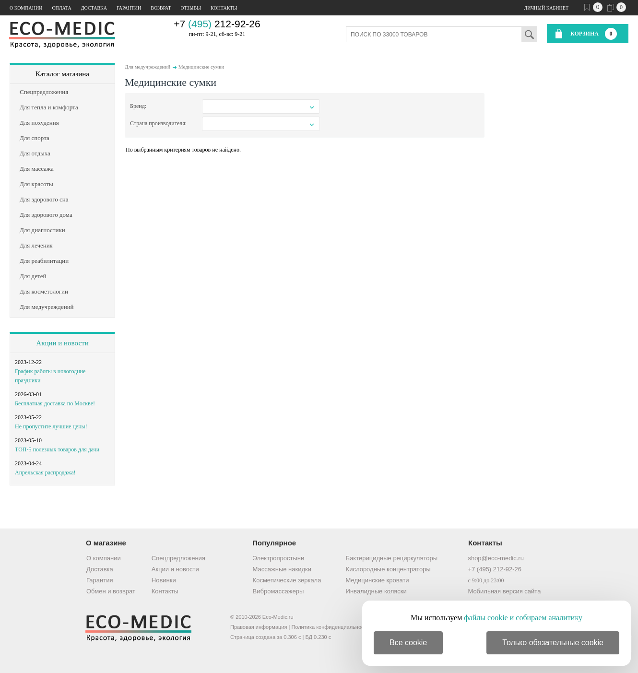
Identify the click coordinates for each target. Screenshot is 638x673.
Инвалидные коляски (376, 591)
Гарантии (129, 8)
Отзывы (191, 8)
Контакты (224, 8)
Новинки (164, 580)
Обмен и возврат (110, 591)
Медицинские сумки (201, 67)
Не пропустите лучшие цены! (51, 426)
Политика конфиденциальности (330, 627)
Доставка (94, 8)
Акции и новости (62, 343)
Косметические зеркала (287, 580)
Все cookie (408, 642)
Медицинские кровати (377, 580)
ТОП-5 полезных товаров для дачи (57, 449)
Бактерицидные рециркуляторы (391, 558)
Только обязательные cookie (552, 642)
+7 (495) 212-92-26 (494, 569)
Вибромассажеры (278, 591)
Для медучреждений (147, 67)
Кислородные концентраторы (388, 569)
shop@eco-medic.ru (496, 558)
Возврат (161, 8)
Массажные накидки (282, 569)
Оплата (61, 8)
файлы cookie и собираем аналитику (523, 618)
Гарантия (99, 580)
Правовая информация (258, 627)
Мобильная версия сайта (504, 591)
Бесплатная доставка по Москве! (55, 403)
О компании (26, 8)
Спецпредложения (178, 558)
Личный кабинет (546, 8)
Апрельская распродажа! (45, 472)
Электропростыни (279, 558)
